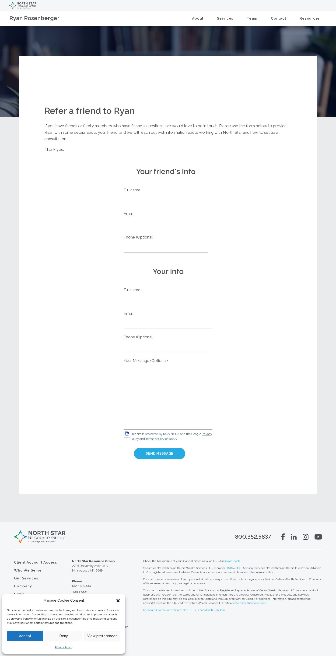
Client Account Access (35, 563)
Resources (310, 18)
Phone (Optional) (139, 237)
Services (225, 18)
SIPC (238, 568)
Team (252, 18)
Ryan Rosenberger (34, 18)
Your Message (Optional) (146, 360)
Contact (278, 18)
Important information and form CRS (165, 610)
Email (128, 213)
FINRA (230, 568)
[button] (118, 600)
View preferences (102, 636)
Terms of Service (157, 439)
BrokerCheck (231, 561)
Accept (25, 636)
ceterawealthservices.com (249, 603)
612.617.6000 (81, 586)
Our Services (26, 578)
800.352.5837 (253, 537)
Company (23, 586)
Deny (63, 636)
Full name (132, 190)
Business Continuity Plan (210, 610)
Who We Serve (28, 570)
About (197, 18)
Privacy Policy (63, 647)
